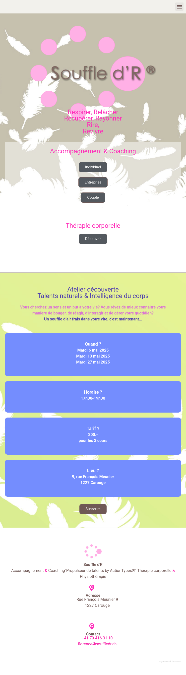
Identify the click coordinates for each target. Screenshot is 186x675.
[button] (179, 6)
